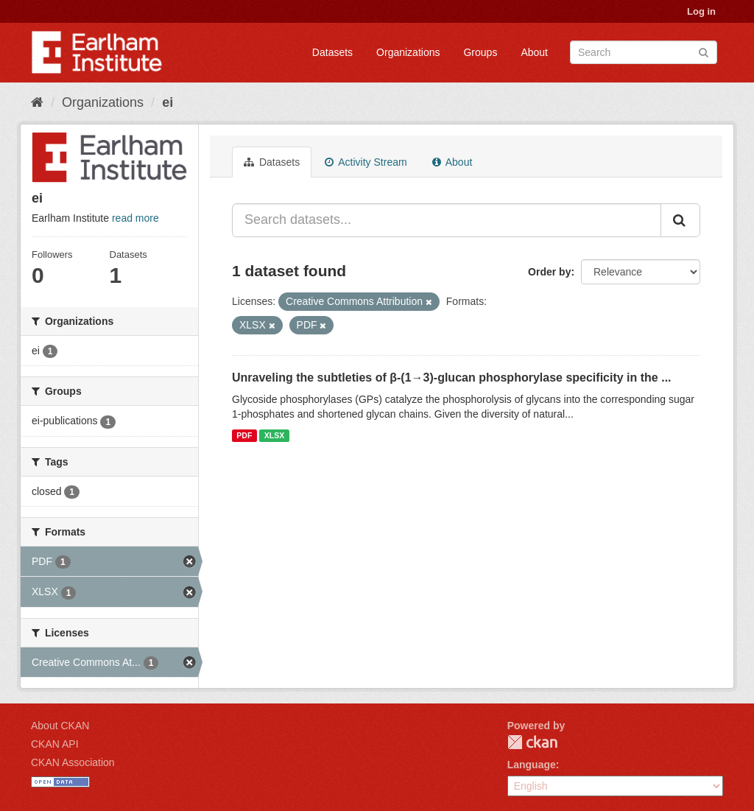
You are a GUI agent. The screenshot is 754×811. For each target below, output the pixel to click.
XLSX (274, 435)
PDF (244, 435)
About (534, 52)
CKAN (532, 742)
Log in (701, 11)
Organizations (408, 52)
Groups (480, 52)
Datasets (332, 52)
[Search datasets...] (446, 220)
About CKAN (60, 725)
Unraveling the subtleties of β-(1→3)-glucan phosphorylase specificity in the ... (452, 377)
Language (531, 764)
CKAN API (55, 744)
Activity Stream (365, 162)
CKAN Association (73, 762)
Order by (549, 272)
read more (135, 218)
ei (167, 102)
